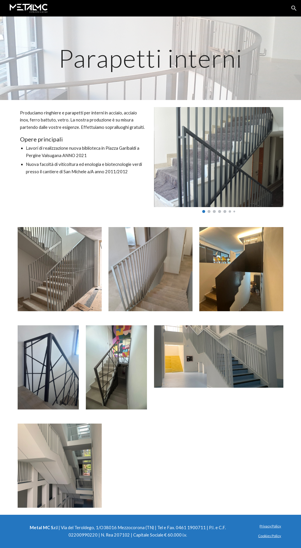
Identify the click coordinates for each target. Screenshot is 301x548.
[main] (151, 58)
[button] (294, 8)
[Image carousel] (219, 160)
